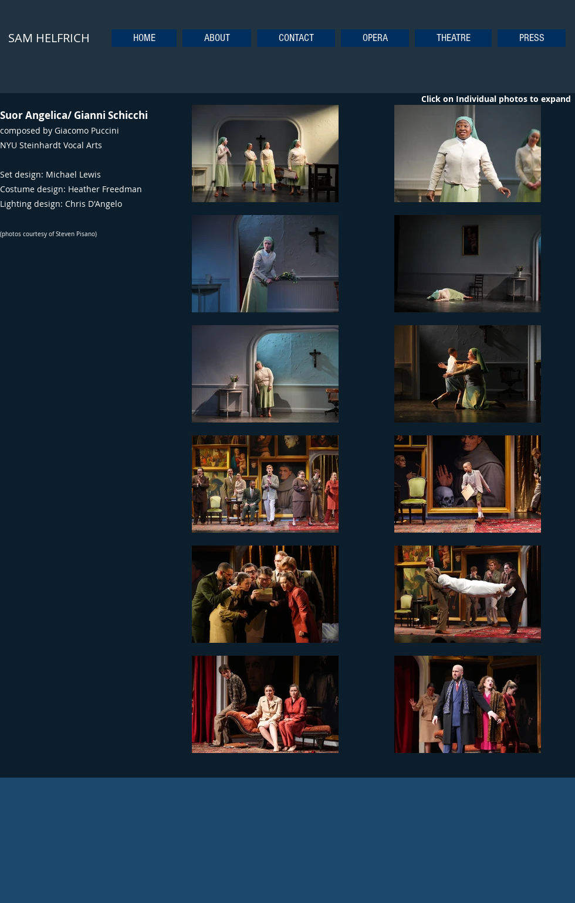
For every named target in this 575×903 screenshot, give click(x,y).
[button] (375, 38)
